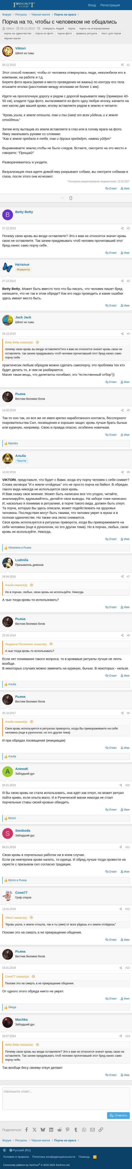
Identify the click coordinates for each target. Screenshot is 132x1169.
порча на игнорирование (94, 28)
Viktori (10, 28)
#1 (128, 65)
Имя (127, 188)
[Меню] (6, 5)
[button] (4, 1150)
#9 (128, 713)
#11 (127, 847)
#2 (128, 228)
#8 (128, 635)
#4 (128, 333)
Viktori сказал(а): (16, 917)
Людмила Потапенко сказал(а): (26, 644)
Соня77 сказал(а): (17, 976)
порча (71, 28)
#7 (128, 576)
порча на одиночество (17, 33)
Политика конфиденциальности (53, 1156)
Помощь (84, 1156)
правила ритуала (86, 33)
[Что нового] (126, 5)
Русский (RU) (20, 1150)
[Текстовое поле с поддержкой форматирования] (66, 1098)
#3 (128, 281)
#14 (127, 1036)
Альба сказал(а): (17, 585)
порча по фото (44, 33)
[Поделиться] (122, 65)
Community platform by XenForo (36, 1165)
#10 (127, 785)
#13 (127, 967)
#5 (128, 410)
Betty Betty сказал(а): (19, 342)
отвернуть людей (53, 28)
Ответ (113, 188)
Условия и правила (16, 1156)
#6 (128, 472)
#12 (127, 909)
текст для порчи (111, 33)
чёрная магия (12, 38)
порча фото (64, 33)
